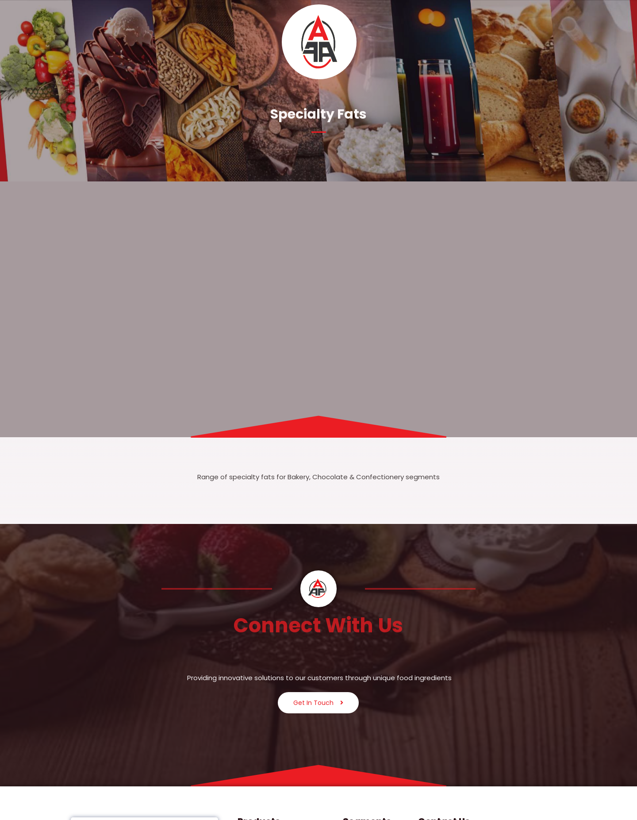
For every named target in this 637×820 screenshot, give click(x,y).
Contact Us (556, 42)
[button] (120, 42)
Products (161, 42)
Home (85, 42)
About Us (119, 42)
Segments (205, 42)
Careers (518, 42)
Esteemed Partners (435, 42)
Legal (486, 42)
